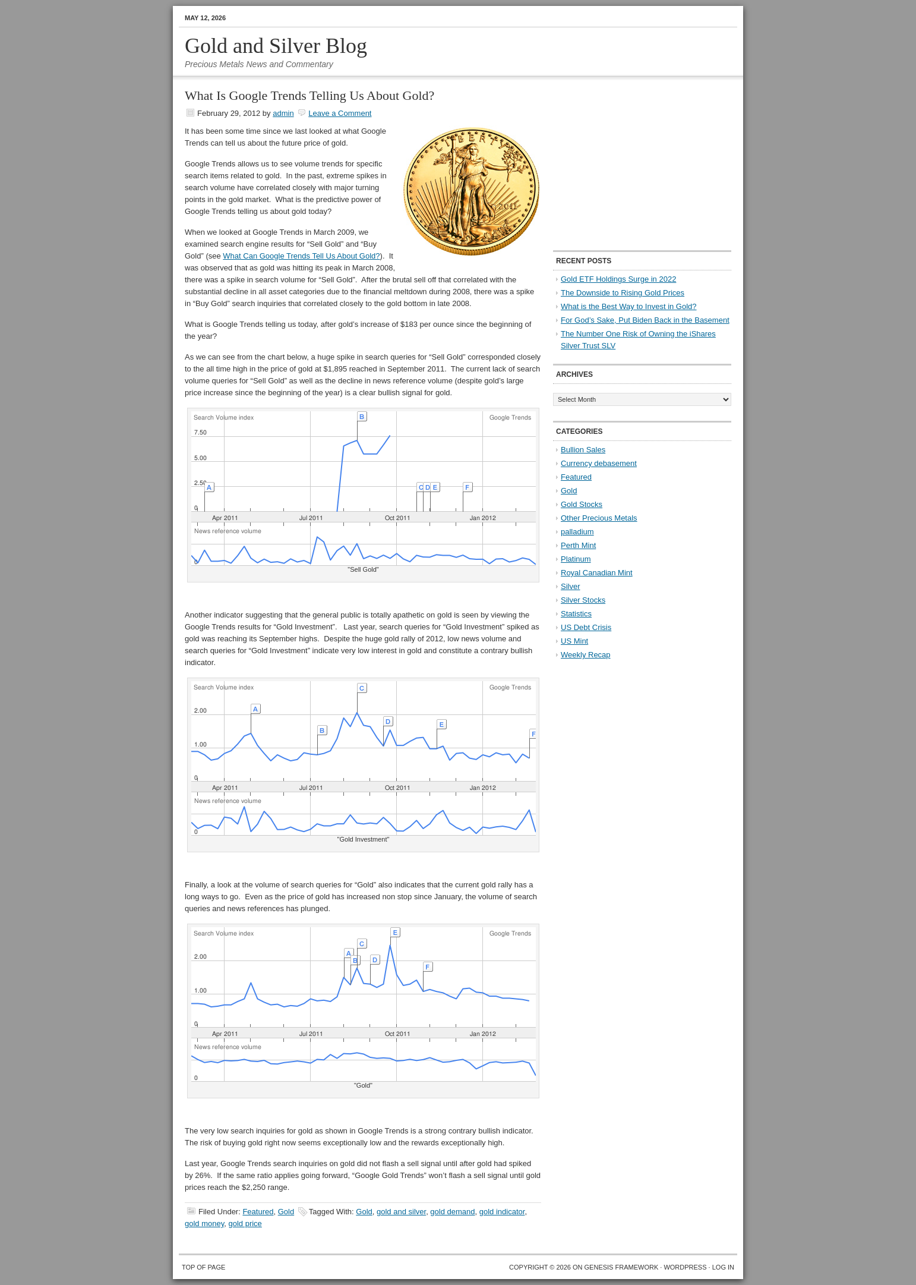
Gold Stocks (581, 504)
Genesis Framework (622, 1267)
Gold (286, 1211)
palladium (577, 531)
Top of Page (203, 1267)
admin (283, 113)
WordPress (685, 1267)
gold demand (452, 1211)
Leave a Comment (339, 113)
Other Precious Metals (599, 518)
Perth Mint (578, 545)
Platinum (576, 559)
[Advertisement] (627, 164)
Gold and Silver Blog (276, 46)
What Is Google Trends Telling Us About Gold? (309, 95)
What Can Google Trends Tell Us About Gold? (301, 255)
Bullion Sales (583, 449)
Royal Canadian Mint (597, 572)
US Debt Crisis (586, 627)
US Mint (574, 641)
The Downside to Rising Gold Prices (622, 292)
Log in (723, 1267)
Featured (257, 1211)
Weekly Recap (586, 654)
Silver (570, 586)
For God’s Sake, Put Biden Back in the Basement (645, 320)
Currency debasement (599, 463)
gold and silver (401, 1211)
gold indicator (502, 1211)
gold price (244, 1223)
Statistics (576, 613)
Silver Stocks (583, 600)
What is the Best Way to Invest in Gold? (629, 306)
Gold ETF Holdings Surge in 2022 (618, 279)
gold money (204, 1223)
